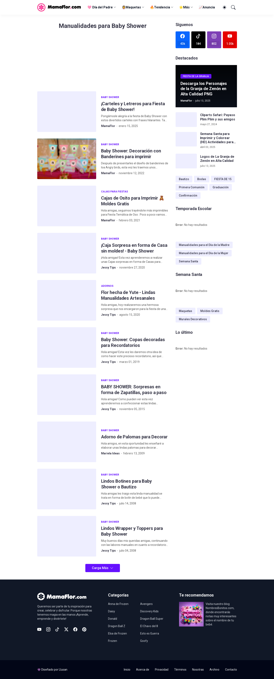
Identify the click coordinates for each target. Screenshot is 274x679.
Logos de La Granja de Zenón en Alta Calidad (217, 159)
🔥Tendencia (160, 7)
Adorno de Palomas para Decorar (134, 436)
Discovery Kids (149, 611)
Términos (180, 669)
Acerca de (142, 669)
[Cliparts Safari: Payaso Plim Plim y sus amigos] (186, 119)
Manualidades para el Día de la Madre (204, 245)
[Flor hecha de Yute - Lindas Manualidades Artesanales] (66, 300)
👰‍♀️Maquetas (131, 7)
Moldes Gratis (209, 311)
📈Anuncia (207, 7)
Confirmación (188, 195)
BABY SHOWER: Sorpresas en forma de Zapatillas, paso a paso (134, 389)
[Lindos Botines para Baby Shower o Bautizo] (66, 489)
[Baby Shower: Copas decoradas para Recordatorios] (66, 347)
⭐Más (184, 7)
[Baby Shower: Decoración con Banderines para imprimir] (66, 158)
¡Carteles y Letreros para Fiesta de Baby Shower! (133, 106)
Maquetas (185, 311)
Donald (112, 618)
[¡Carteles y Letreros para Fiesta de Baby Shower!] (66, 111)
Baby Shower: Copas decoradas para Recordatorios (133, 342)
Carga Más (100, 568)
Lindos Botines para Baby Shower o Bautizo (126, 484)
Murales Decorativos (193, 319)
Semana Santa (188, 261)
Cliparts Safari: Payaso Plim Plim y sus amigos (217, 117)
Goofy (144, 640)
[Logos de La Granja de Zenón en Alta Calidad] (186, 161)
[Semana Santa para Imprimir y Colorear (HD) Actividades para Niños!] (186, 139)
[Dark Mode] (224, 7)
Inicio (127, 669)
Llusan (63, 669)
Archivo (214, 669)
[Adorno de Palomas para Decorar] (66, 442)
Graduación (221, 187)
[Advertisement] (102, 62)
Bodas (201, 179)
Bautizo (184, 179)
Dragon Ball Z (116, 626)
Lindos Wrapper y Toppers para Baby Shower (132, 531)
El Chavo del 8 (149, 626)
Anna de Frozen (118, 604)
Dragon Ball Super (151, 618)
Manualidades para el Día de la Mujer (203, 253)
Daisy (111, 611)
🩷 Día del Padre (100, 7)
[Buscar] (233, 7)
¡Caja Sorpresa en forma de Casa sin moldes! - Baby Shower (134, 248)
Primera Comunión (191, 187)
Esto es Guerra (149, 633)
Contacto (231, 669)
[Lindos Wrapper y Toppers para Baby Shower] (66, 536)
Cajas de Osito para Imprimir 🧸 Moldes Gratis (133, 200)
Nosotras (198, 669)
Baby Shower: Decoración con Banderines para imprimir (131, 153)
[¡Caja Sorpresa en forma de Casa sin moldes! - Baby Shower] (66, 253)
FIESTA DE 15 (222, 179)
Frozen (112, 640)
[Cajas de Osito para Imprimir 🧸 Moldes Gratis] (66, 206)
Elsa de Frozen (117, 633)
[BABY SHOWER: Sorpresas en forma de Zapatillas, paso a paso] (66, 394)
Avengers (146, 604)
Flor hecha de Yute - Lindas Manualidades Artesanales (128, 295)
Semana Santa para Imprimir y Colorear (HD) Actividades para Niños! (216, 138)
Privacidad (161, 669)
